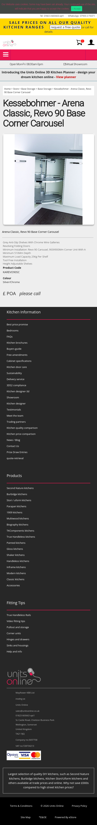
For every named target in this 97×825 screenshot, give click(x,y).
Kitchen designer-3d (18, 391)
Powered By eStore (65, 817)
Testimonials (14, 409)
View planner (66, 77)
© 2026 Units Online (52, 806)
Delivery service (15, 379)
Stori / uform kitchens (19, 500)
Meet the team (15, 415)
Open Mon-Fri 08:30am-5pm (26, 64)
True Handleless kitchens (21, 536)
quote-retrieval (15, 458)
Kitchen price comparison (21, 434)
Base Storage (28, 88)
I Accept (77, 8)
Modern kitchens (16, 573)
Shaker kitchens (16, 555)
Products (14, 475)
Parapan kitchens (16, 506)
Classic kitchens (15, 579)
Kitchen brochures (17, 342)
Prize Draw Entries (17, 452)
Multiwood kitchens (18, 518)
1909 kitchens (14, 512)
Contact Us (13, 446)
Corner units (14, 633)
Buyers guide (14, 348)
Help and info (14, 651)
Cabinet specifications (19, 361)
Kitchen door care (17, 367)
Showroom (13, 397)
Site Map (26, 817)
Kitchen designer (16, 403)
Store (16, 88)
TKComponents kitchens (20, 530)
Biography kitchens (17, 524)
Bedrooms (12, 330)
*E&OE (43, 817)
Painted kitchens (16, 542)
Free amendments (17, 355)
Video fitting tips (16, 621)
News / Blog (13, 440)
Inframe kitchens (16, 567)
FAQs (10, 336)
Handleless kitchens (18, 561)
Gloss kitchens (15, 549)
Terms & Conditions (21, 806)
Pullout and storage (18, 627)
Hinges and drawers (18, 639)
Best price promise (17, 324)
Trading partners (16, 421)
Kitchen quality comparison (22, 428)
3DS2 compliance (16, 385)
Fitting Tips (16, 602)
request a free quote (65, 27)
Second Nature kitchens (20, 488)
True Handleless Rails (19, 615)
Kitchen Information (24, 312)
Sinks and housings (17, 645)
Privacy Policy (79, 806)
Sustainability (14, 373)
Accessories (13, 585)
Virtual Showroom (75, 64)
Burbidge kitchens (17, 494)
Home (7, 88)
